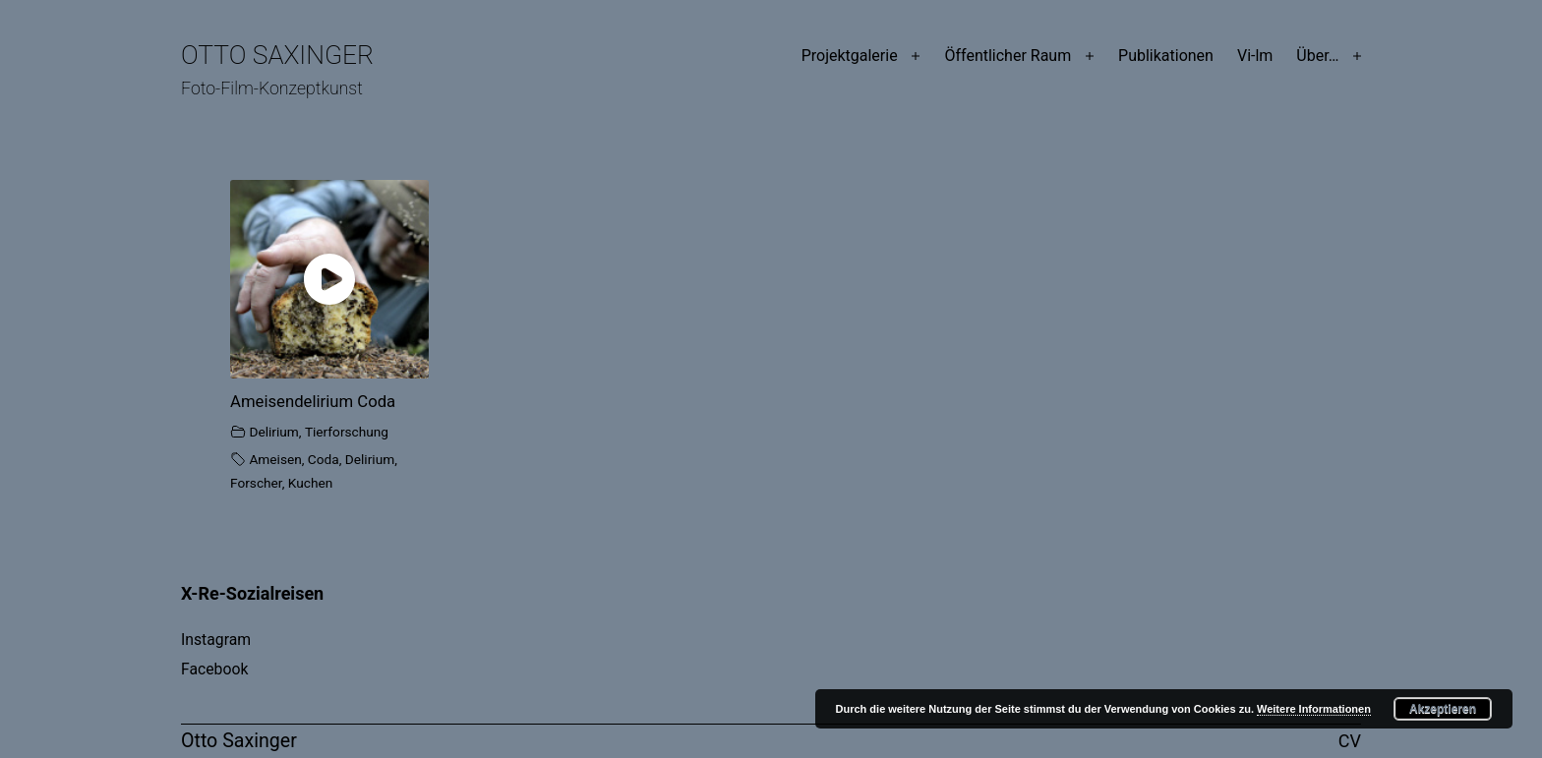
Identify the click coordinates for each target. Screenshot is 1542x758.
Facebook (214, 669)
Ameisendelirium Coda (312, 401)
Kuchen (310, 483)
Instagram (216, 639)
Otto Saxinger (277, 55)
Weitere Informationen (1314, 709)
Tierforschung (346, 431)
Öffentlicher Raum (1007, 55)
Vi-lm (1255, 55)
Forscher (256, 483)
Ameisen (275, 459)
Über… (1317, 55)
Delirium (273, 431)
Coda (323, 459)
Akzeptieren (1442, 709)
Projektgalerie (849, 55)
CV (1349, 740)
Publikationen (1166, 55)
